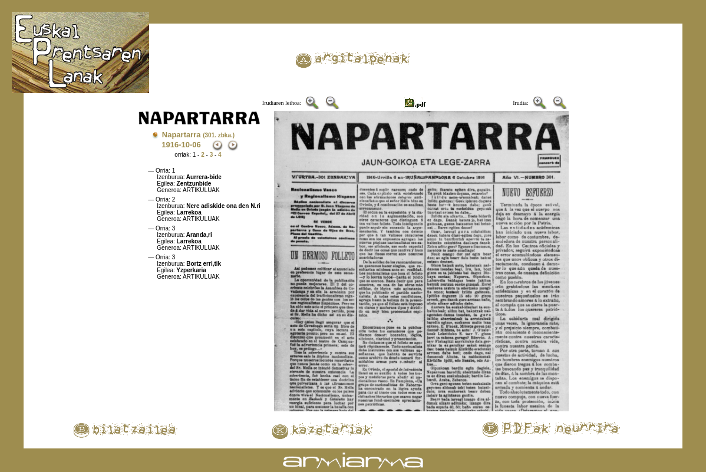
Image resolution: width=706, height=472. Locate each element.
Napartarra (198, 134)
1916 (170, 144)
